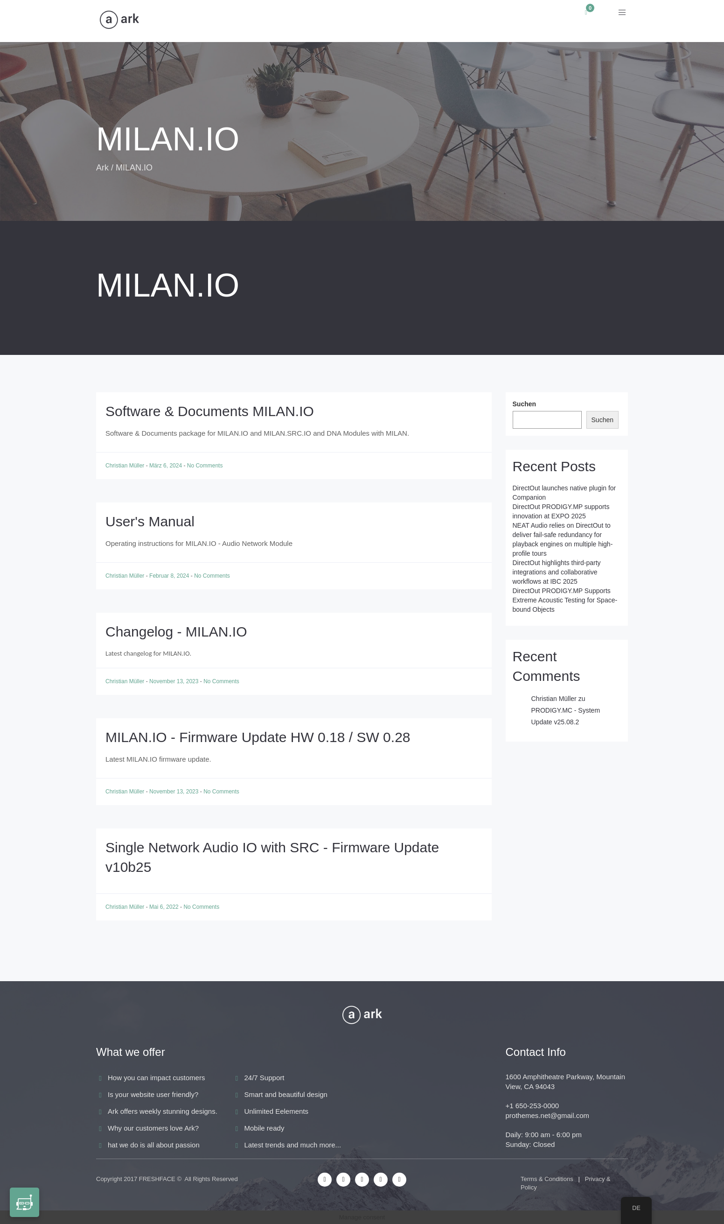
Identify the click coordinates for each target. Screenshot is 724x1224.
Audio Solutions (312, 21)
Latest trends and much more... (292, 1145)
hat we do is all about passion (154, 1145)
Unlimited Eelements (276, 1111)
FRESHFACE (157, 1178)
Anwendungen (228, 21)
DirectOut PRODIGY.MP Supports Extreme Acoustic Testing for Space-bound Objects (565, 600)
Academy (429, 21)
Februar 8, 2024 (170, 576)
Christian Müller (125, 465)
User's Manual (150, 521)
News (379, 21)
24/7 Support (264, 1078)
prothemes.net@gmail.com (547, 1115)
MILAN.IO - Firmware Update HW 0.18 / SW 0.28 (258, 737)
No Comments (205, 465)
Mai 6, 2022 (164, 907)
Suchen (524, 404)
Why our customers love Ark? (153, 1128)
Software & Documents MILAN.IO (209, 411)
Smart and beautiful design (285, 1094)
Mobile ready (264, 1128)
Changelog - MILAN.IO (176, 631)
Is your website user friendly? (153, 1094)
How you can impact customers (156, 1078)
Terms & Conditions (547, 1178)
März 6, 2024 (166, 465)
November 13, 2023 (174, 681)
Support (486, 21)
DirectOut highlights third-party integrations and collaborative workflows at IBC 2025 (557, 572)
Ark (102, 167)
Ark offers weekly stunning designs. (162, 1111)
